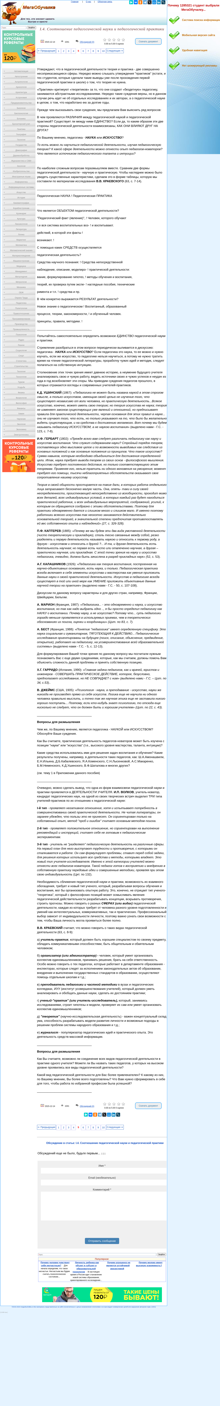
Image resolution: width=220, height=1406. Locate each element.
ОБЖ (21, 292)
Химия (21, 414)
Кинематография (21, 203)
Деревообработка (21, 155)
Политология (21, 308)
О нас (88, 1)
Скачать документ (148, 41)
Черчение (21, 419)
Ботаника (21, 119)
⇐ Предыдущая (46, 50)
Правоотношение (21, 313)
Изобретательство (21, 171)
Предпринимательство (21, 103)
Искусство (21, 192)
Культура (21, 219)
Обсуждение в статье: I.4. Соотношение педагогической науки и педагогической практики (105, 1143)
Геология (21, 140)
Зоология (21, 166)
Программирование (21, 319)
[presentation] (66, 1230)
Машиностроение (21, 261)
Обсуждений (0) (87, 42)
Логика (21, 234)
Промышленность (21, 329)
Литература (21, 229)
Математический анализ (21, 250)
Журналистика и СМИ (21, 161)
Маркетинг (21, 240)
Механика (21, 287)
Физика (21, 392)
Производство (21, 324)
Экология (21, 424)
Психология (21, 335)
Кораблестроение (21, 208)
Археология (21, 87)
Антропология (21, 82)
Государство (21, 145)
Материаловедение (21, 255)
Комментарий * (102, 1189)
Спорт (21, 356)
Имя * (102, 1165)
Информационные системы (21, 187)
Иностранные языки (21, 176)
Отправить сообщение (102, 1241)
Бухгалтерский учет (21, 124)
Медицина (21, 266)
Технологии (21, 377)
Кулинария (21, 213)
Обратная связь (105, 1)
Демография (21, 150)
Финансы (21, 408)
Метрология (21, 282)
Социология (21, 350)
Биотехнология (21, 113)
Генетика (21, 129)
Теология (21, 371)
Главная (74, 1)
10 (103, 51)
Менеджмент (21, 271)
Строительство (21, 366)
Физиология (21, 398)
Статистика (21, 361)
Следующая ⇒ (115, 50)
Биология (21, 108)
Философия (21, 403)
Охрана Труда (21, 298)
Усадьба (21, 387)
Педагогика (21, 303)
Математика (21, 245)
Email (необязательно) (102, 1177)
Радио (21, 340)
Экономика (21, 429)
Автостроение (21, 76)
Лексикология (21, 224)
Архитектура (21, 92)
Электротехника (21, 435)
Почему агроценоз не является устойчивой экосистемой (118, 1265)
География (21, 134)
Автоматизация (21, 71)
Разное (21, 345)
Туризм (21, 382)
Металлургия (21, 277)
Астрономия (21, 97)
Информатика (21, 182)
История (21, 198)
